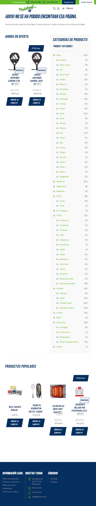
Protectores (65, 331)
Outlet (59, 346)
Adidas (63, 79)
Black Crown (65, 64)
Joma (62, 118)
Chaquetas (64, 239)
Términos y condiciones (10, 481)
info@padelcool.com (39, 496)
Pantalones (65, 244)
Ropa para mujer (67, 278)
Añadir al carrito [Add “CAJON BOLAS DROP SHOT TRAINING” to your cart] (59, 430)
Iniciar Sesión (86, 2)
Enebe (62, 108)
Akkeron (63, 84)
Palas (58, 55)
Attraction (64, 89)
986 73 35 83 (37, 487)
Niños (58, 317)
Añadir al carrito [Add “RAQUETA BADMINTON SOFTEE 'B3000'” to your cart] (37, 422)
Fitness (59, 312)
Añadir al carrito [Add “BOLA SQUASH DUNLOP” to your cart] (15, 422)
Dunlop (63, 103)
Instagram (54, 481)
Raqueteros (61, 186)
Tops (62, 234)
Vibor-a (63, 166)
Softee (63, 147)
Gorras (62, 268)
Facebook (54, 478)
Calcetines (64, 263)
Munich (63, 123)
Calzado (59, 288)
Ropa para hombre (68, 283)
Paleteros (60, 181)
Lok (61, 69)
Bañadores (64, 259)
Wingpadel (64, 176)
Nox (61, 132)
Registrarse (69, 2)
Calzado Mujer (66, 302)
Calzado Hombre (67, 307)
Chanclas (63, 273)
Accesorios (61, 322)
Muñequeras (65, 336)
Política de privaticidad (10, 478)
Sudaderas (64, 225)
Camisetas (64, 220)
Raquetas (60, 191)
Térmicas (63, 229)
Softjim (63, 152)
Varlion (63, 161)
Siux (61, 142)
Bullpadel (64, 98)
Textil (58, 215)
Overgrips (64, 327)
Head (62, 113)
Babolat (63, 93)
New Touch (64, 74)
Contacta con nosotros (10, 491)
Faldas (62, 254)
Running (63, 293)
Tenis (62, 205)
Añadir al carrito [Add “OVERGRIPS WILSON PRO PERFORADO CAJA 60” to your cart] (81, 430)
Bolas (58, 196)
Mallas (62, 249)
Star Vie (63, 157)
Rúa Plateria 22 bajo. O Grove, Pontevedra (37, 480)
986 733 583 (36, 2)
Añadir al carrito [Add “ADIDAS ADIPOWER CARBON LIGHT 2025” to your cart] (37, 100)
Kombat (63, 59)
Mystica (63, 127)
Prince (62, 137)
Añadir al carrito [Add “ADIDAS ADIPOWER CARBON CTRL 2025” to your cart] (14, 100)
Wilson (63, 171)
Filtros (36, 48)
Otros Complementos (69, 341)
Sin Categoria (62, 210)
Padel (62, 200)
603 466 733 (52, 2)
